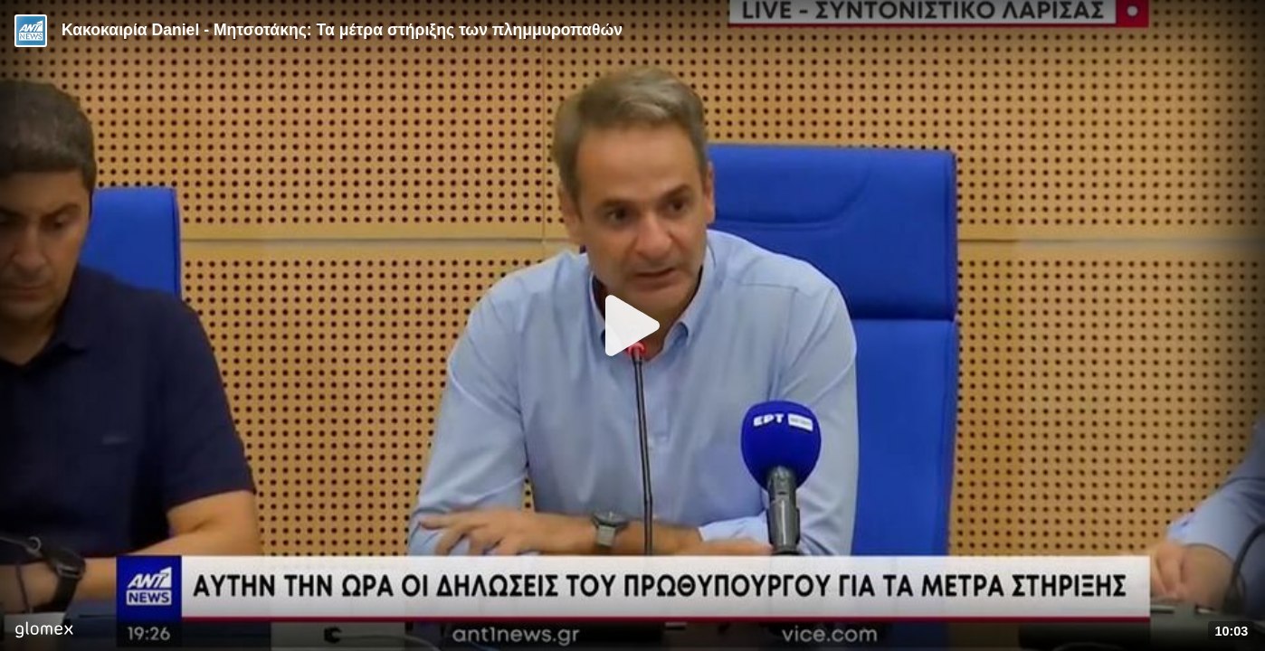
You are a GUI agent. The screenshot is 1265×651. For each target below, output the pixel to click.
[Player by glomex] (43, 631)
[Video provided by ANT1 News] (30, 30)
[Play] (632, 325)
